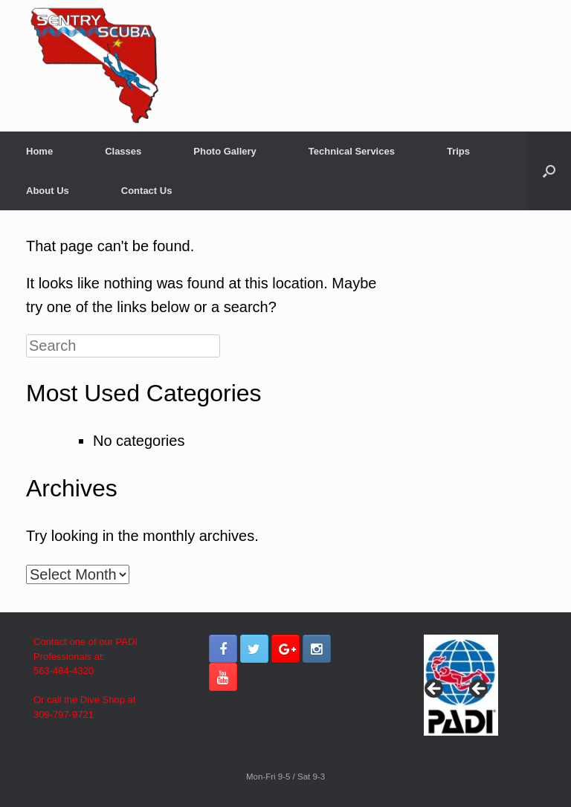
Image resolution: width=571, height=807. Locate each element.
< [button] (435, 689)
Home (39, 151)
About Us (47, 190)
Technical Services (352, 151)
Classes (123, 151)
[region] (461, 693)
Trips (458, 151)
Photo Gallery (225, 151)
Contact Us (146, 190)
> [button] (479, 689)
